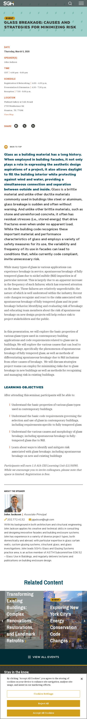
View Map (9, 114)
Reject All (43, 704)
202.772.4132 (14, 519)
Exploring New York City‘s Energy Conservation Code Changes (64, 624)
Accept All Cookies (43, 714)
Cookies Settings (43, 695)
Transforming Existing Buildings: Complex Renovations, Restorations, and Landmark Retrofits (21, 617)
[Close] (81, 680)
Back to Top (13, 146)
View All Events (43, 657)
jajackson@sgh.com (41, 519)
